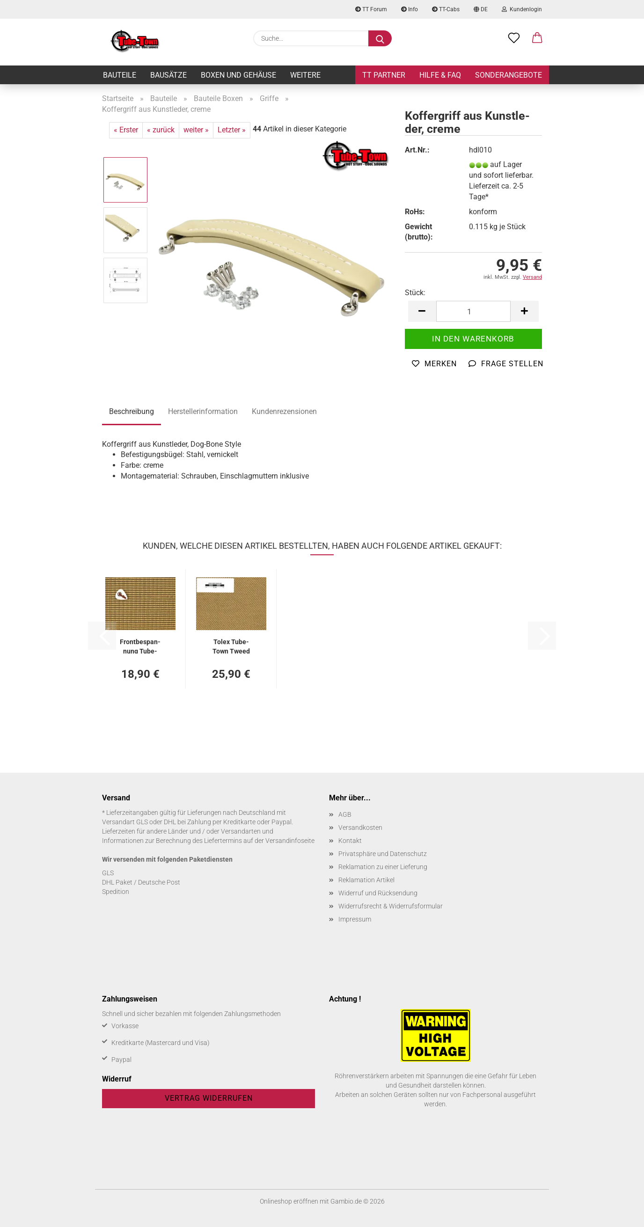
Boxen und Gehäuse (238, 75)
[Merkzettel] (514, 38)
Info (409, 9)
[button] (537, 38)
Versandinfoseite (290, 840)
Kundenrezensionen (284, 411)
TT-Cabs (446, 9)
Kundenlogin (522, 9)
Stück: (415, 292)
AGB (344, 814)
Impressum (354, 919)
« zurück (161, 129)
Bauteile (119, 75)
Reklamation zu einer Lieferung (382, 867)
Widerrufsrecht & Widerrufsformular (390, 906)
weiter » (196, 129)
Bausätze (168, 75)
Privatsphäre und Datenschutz (382, 853)
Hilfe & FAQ (440, 75)
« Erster (126, 129)
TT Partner (383, 75)
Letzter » (232, 129)
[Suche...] (380, 38)
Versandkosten (360, 827)
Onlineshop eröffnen (289, 1201)
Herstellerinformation (203, 411)
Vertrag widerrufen (209, 1098)
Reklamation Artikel (366, 880)
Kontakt (350, 840)
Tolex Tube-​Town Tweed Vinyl (231, 645)
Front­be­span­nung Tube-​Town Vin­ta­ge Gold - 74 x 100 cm (140, 645)
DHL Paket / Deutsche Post (141, 882)
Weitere (305, 75)
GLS (108, 873)
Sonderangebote (508, 75)
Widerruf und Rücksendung (377, 893)
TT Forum (371, 9)
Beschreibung (131, 411)
